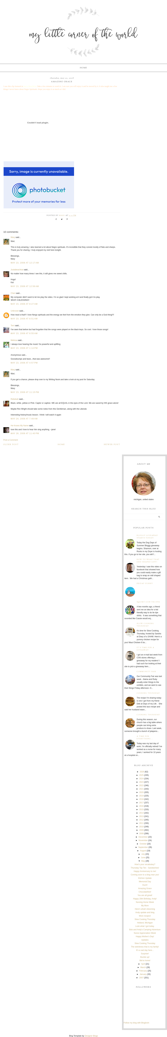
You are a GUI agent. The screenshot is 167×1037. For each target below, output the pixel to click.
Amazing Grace (145, 888)
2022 (141, 785)
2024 (141, 778)
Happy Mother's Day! (145, 936)
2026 (142, 772)
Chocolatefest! (145, 892)
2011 (141, 823)
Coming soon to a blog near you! (145, 875)
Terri (12, 325)
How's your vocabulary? (145, 864)
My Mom (145, 905)
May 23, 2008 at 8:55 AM (24, 333)
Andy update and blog (144, 912)
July (143, 854)
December (143, 837)
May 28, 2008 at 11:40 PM (25, 433)
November (143, 840)
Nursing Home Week (145, 902)
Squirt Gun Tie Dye (148, 602)
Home (83, 67)
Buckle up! (144, 957)
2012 (141, 820)
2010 (141, 827)
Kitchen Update (145, 878)
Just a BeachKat (29, 86)
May (143, 861)
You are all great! (144, 895)
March (143, 967)
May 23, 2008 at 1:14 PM (24, 348)
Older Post (11, 444)
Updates (145, 940)
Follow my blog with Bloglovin (136, 1023)
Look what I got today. (144, 926)
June (143, 857)
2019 (141, 796)
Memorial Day (145, 881)
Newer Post (112, 444)
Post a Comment (10, 440)
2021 (141, 789)
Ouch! (144, 885)
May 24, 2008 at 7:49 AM (24, 419)
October (143, 844)
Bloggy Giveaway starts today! (147, 536)
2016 (141, 806)
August (143, 851)
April (143, 964)
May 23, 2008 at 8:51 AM (24, 319)
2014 (141, 813)
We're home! (144, 960)
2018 (141, 799)
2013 (141, 816)
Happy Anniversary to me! (145, 871)
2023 (141, 782)
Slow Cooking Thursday (145, 624)
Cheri (13, 293)
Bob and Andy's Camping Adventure (145, 929)
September (143, 847)
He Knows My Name (19, 425)
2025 (141, 775)
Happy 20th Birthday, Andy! (145, 899)
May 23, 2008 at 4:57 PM (24, 363)
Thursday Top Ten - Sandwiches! (145, 868)
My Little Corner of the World (84, 35)
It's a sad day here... (145, 950)
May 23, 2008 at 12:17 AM (25, 263)
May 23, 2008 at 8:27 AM (24, 304)
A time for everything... (145, 737)
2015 (141, 809)
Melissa (14, 340)
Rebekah (14, 399)
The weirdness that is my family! (145, 947)
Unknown (15, 311)
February (143, 971)
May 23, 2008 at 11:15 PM (25, 392)
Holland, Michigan (145, 923)
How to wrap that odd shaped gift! (148, 560)
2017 (141, 802)
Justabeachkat (17, 270)
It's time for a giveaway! (145, 648)
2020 (141, 792)
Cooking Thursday (148, 693)
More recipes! (145, 916)
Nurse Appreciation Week (145, 933)
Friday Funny (145, 583)
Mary (13, 237)
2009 (141, 830)
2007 (141, 978)
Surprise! (145, 954)
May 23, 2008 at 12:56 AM (25, 286)
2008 (141, 833)
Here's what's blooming (145, 909)
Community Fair (146, 671)
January (143, 974)
